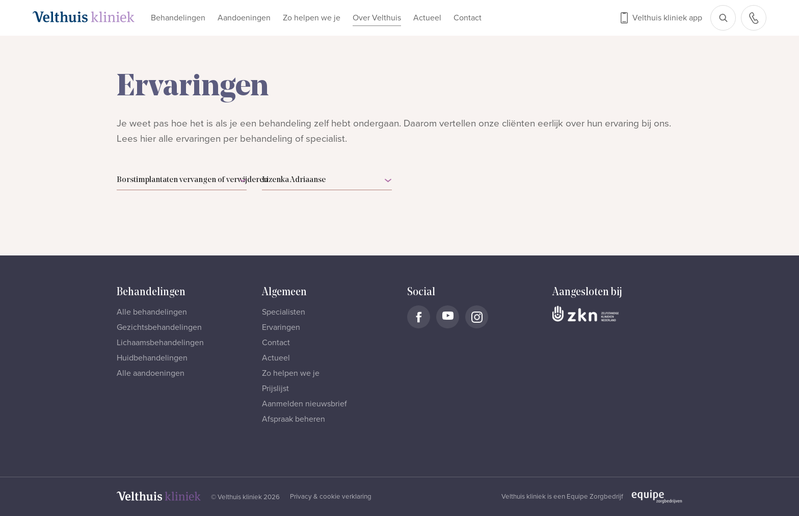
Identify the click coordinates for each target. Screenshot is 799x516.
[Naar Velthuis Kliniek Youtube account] (447, 316)
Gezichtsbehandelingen (159, 327)
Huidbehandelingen (152, 358)
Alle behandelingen (152, 312)
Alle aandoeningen (150, 373)
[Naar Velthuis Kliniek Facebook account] (418, 316)
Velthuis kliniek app (667, 18)
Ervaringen (281, 327)
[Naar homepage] (84, 16)
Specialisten (283, 312)
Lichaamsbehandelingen (160, 343)
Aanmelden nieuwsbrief (304, 404)
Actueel (427, 18)
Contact (468, 18)
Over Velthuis (377, 18)
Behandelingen (178, 18)
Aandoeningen (244, 18)
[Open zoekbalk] (723, 18)
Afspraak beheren (293, 419)
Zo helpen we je (311, 18)
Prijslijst (275, 388)
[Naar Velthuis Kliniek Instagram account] (476, 316)
